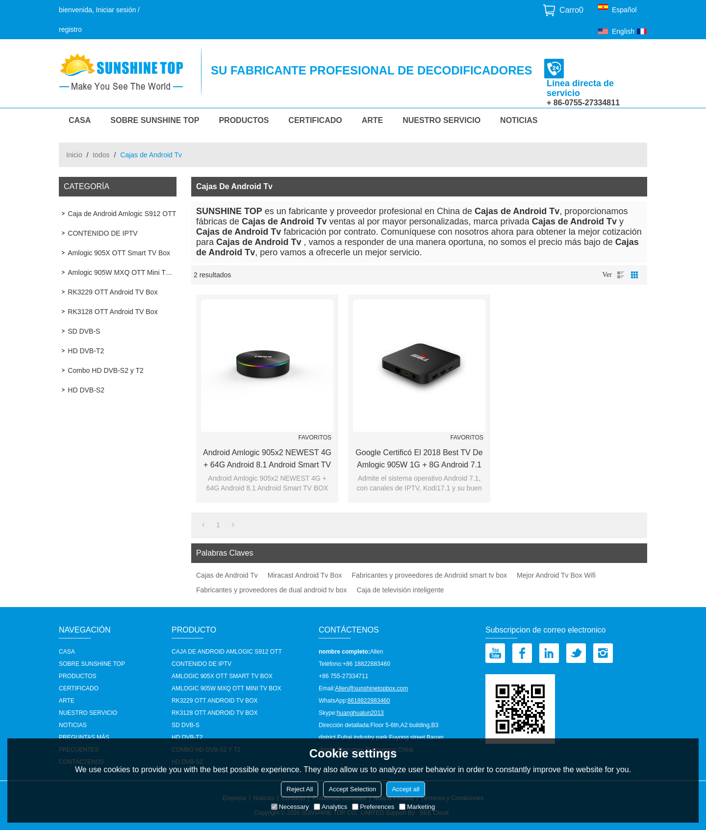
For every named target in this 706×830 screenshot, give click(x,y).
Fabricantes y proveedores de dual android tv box (271, 590)
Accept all (405, 789)
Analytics (330, 806)
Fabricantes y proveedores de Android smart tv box (429, 575)
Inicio (74, 155)
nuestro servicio (441, 120)
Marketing (417, 806)
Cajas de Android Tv (227, 575)
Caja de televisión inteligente (400, 590)
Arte (372, 120)
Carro (571, 10)
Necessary (290, 806)
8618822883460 (369, 700)
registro (70, 29)
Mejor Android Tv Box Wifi (556, 575)
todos (101, 155)
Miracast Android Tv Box (305, 575)
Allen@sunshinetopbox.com (371, 688)
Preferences (373, 806)
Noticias (518, 120)
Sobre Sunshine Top (154, 120)
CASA (80, 120)
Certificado (315, 120)
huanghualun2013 (360, 712)
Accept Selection (352, 789)
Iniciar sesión (116, 10)
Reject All (299, 789)
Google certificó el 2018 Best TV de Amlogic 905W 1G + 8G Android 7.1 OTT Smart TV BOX (418, 459)
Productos (244, 120)
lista (621, 275)
